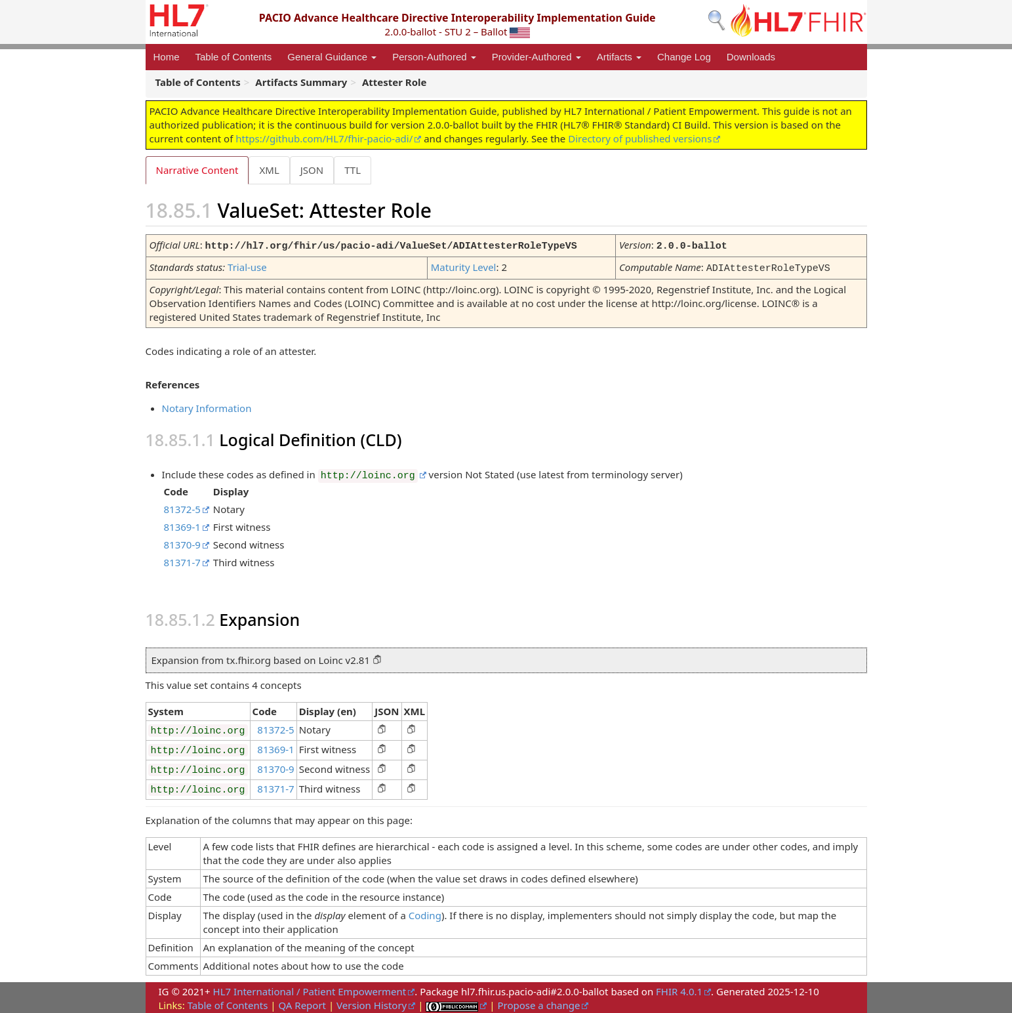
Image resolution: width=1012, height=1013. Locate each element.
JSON (314, 169)
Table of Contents (233, 56)
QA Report (302, 1003)
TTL (356, 169)
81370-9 (182, 542)
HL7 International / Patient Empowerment (310, 989)
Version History (371, 1003)
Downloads (751, 56)
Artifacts (619, 56)
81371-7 (182, 560)
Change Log (684, 56)
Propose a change (538, 1003)
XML (270, 169)
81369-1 (182, 524)
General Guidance (331, 56)
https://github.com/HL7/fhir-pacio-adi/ (324, 138)
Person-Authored (434, 56)
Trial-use (247, 266)
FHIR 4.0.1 (679, 989)
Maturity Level (463, 266)
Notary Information (207, 406)
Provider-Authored (536, 56)
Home (166, 56)
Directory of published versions (640, 138)
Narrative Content (197, 169)
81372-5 (182, 507)
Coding (425, 913)
